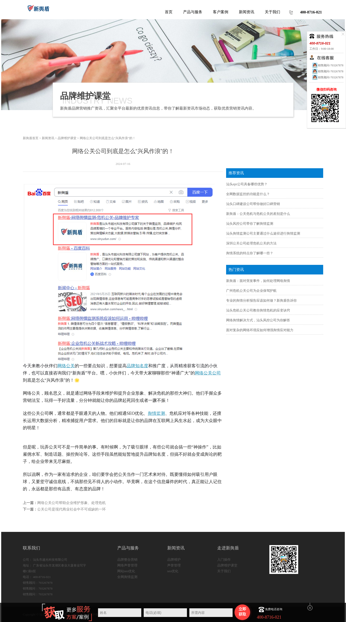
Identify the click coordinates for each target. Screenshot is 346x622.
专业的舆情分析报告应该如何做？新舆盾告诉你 (261, 300)
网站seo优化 (126, 571)
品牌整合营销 (127, 559)
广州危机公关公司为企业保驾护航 (251, 290)
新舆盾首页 (30, 138)
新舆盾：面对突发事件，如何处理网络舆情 (258, 281)
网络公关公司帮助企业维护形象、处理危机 (71, 503)
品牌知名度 (137, 365)
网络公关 (66, 365)
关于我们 (224, 571)
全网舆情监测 (127, 577)
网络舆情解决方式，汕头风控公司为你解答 (258, 320)
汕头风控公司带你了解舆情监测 (249, 223)
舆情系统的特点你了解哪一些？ (249, 253)
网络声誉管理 (127, 565)
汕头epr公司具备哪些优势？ (246, 184)
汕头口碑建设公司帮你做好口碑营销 (253, 204)
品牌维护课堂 (67, 138)
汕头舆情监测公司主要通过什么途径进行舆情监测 (263, 233)
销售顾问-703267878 (327, 65)
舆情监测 (156, 413)
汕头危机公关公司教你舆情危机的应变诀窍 (258, 310)
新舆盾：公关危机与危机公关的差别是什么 (258, 214)
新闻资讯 (48, 138)
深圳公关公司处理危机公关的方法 (251, 243)
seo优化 (173, 571)
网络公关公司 (208, 373)
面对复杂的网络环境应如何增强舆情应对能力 (259, 330)
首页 (169, 12)
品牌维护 (174, 559)
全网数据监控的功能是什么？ (248, 194)
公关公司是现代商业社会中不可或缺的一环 (71, 509)
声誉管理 (174, 565)
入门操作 (224, 559)
